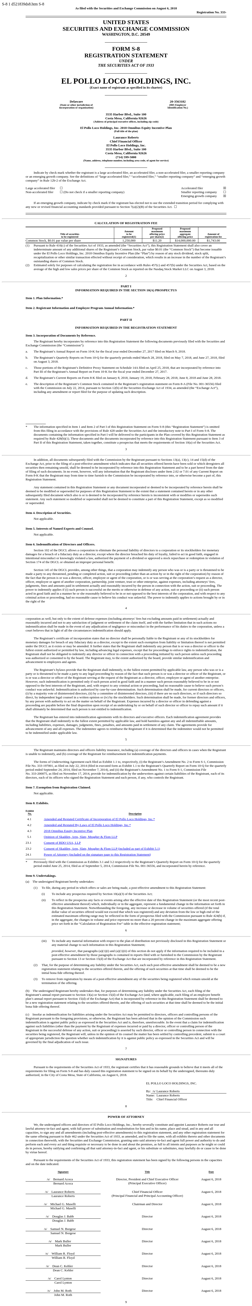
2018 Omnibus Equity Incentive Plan (68, 831)
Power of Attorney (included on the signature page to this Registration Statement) (97, 854)
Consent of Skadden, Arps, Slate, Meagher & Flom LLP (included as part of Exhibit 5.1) (102, 848)
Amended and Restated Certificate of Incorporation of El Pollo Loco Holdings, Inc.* (99, 819)
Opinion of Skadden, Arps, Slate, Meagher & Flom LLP (80, 837)
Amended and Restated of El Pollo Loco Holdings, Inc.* (87, 825)
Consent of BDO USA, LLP (62, 843)
